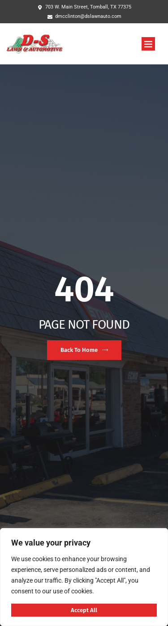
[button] (148, 44)
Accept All (84, 610)
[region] (84, 577)
